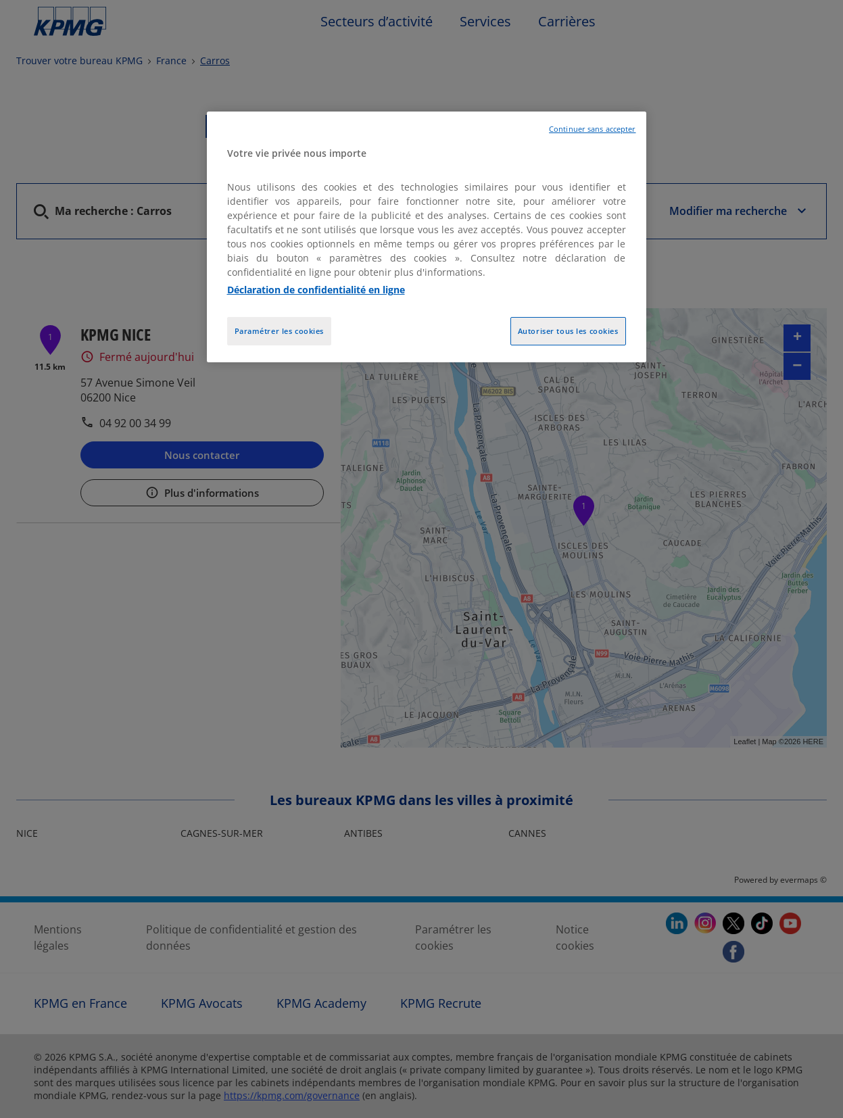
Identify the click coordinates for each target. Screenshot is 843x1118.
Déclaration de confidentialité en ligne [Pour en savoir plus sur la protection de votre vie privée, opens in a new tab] (316, 289)
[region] (426, 237)
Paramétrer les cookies (279, 331)
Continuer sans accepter (592, 129)
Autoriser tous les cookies (568, 331)
